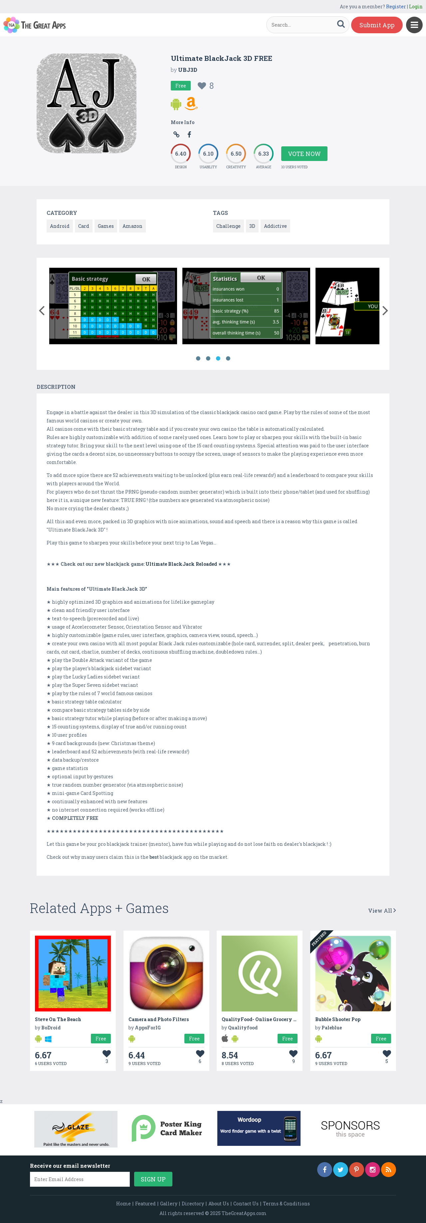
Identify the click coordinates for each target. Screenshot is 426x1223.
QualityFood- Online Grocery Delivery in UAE (277, 1019)
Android (60, 226)
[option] (113, 307)
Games (106, 226)
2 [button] (208, 358)
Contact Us (246, 1203)
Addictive (275, 226)
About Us (218, 1203)
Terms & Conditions (286, 1203)
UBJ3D (187, 69)
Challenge (228, 226)
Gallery (168, 1203)
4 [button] (228, 358)
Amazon (132, 226)
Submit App (376, 25)
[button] (41, 309)
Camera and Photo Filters (158, 1019)
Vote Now (304, 154)
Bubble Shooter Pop (337, 1019)
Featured (145, 1203)
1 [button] (198, 358)
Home (123, 1203)
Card (83, 226)
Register (396, 6)
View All (382, 910)
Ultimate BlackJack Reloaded (181, 564)
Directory (193, 1203)
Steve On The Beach (58, 1019)
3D (252, 226)
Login (416, 6)
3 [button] (218, 358)
